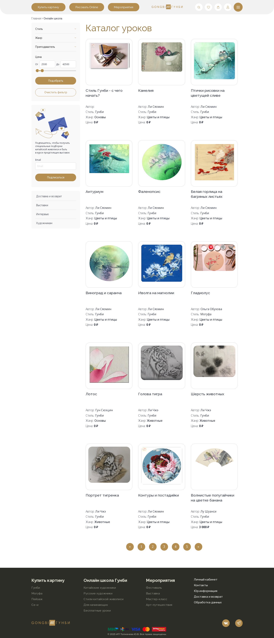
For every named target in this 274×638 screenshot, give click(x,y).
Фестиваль (154, 587)
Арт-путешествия (159, 605)
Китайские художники (100, 587)
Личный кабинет (205, 579)
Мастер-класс (156, 599)
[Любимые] (208, 7)
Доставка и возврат (49, 196)
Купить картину (48, 7)
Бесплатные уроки (97, 610)
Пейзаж (37, 599)
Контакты (201, 585)
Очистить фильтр (55, 92)
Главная (36, 18)
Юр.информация (205, 591)
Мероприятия (123, 7)
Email (38, 159)
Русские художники (98, 593)
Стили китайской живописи (103, 599)
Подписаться (55, 177)
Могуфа (36, 593)
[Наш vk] (226, 623)
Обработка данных (208, 602)
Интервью (42, 214)
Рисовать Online (87, 7)
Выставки (42, 205)
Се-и (34, 605)
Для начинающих (96, 605)
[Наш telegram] (239, 623)
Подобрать (55, 80)
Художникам (44, 223)
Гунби (35, 587)
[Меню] (238, 7)
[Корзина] (218, 7)
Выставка (153, 593)
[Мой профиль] (228, 7)
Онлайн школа (53, 18)
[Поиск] (199, 7)
